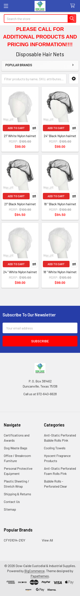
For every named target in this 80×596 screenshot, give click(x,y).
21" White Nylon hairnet (20, 136)
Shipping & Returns (17, 494)
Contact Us (12, 502)
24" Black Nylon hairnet (60, 136)
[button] (74, 78)
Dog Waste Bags (15, 448)
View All (47, 540)
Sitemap (10, 509)
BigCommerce (34, 571)
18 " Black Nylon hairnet (60, 204)
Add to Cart (16, 128)
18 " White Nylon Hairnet (60, 272)
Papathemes (40, 576)
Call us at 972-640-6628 (40, 394)
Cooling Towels (54, 448)
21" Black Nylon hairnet (20, 204)
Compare (34, 128)
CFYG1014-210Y (14, 540)
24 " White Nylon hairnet (20, 272)
